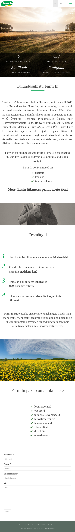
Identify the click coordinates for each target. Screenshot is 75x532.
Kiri (5, 483)
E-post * (7, 464)
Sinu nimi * (9, 454)
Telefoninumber (10, 474)
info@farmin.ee (52, 525)
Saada (7, 511)
